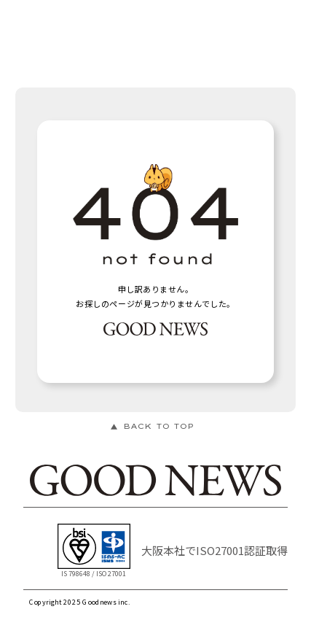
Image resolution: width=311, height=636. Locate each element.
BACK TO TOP (158, 426)
